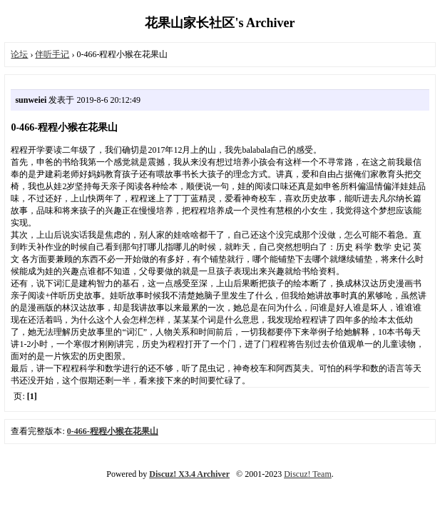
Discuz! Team (308, 474)
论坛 (19, 54)
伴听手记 (52, 54)
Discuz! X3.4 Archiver (189, 474)
